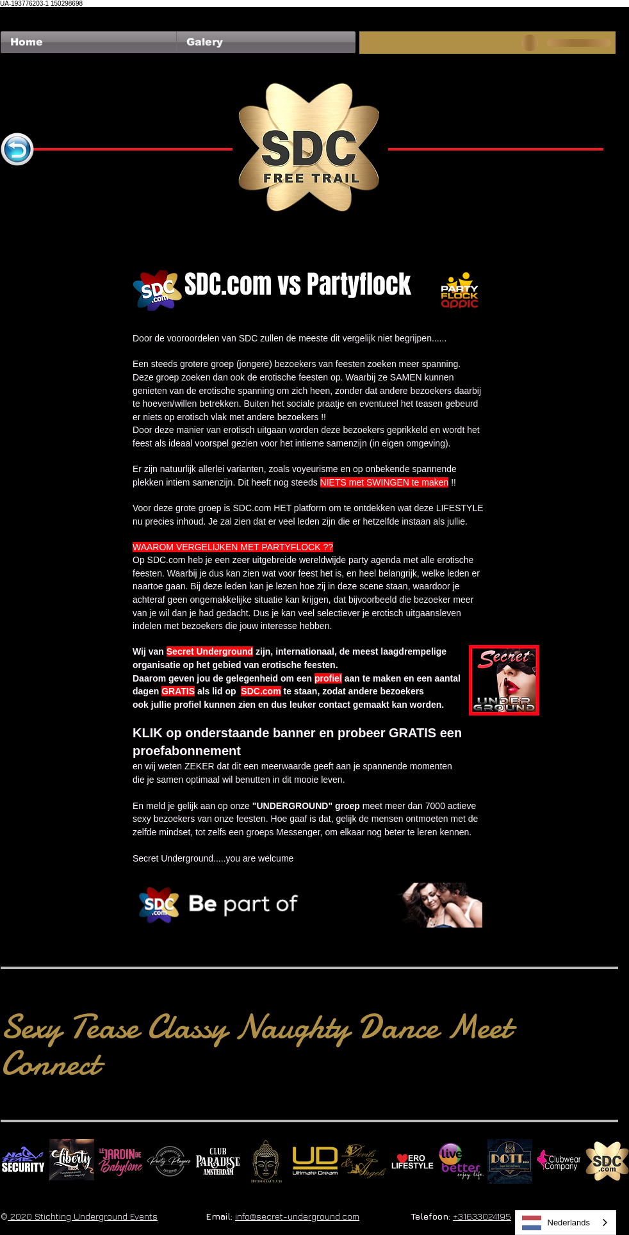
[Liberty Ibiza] (71, 1161)
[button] (266, 42)
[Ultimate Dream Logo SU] (315, 1161)
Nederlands (556, 1223)
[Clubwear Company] (558, 1161)
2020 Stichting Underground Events (83, 1216)
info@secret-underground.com (297, 1216)
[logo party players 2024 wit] (169, 1161)
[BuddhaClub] (266, 1161)
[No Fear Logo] (23, 1161)
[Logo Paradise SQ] (217, 1161)
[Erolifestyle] (412, 1161)
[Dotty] (509, 1161)
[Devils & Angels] (363, 1161)
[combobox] (566, 1222)
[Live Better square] (461, 1161)
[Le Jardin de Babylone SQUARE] (120, 1161)
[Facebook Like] (25, 13)
